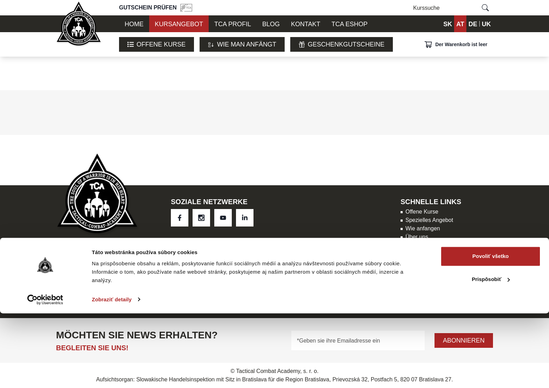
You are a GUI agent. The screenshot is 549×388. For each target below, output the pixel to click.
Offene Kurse (156, 44)
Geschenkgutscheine (341, 44)
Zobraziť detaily (112, 374)
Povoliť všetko (490, 331)
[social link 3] (244, 218)
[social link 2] (223, 218)
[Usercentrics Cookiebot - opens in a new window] (45, 374)
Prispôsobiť (491, 354)
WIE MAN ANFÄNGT (242, 44)
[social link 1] (201, 218)
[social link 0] (179, 218)
